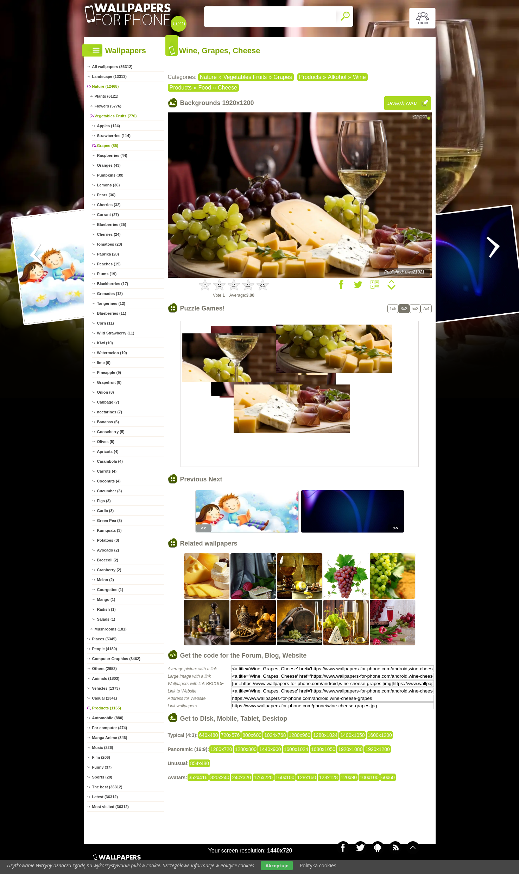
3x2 (403, 308)
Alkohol (337, 77)
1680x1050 (323, 749)
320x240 (219, 777)
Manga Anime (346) (109, 737)
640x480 (208, 735)
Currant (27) (108, 215)
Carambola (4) (110, 461)
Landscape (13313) (109, 76)
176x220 (263, 777)
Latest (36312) (105, 797)
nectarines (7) (109, 412)
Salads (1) (106, 619)
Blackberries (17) (112, 284)
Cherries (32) (109, 205)
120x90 (349, 777)
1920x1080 (350, 749)
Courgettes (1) (110, 589)
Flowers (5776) (108, 106)
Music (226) (102, 747)
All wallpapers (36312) (112, 66)
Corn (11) (105, 323)
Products (310, 77)
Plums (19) (107, 274)
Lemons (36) (108, 185)
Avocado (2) (108, 550)
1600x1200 (380, 735)
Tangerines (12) (111, 303)
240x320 (241, 777)
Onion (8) (105, 392)
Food (204, 88)
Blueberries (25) (111, 224)
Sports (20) (102, 777)
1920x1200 (377, 749)
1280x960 (299, 735)
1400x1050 (352, 735)
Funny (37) (102, 767)
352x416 (198, 777)
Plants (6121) (107, 96)
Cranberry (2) (109, 570)
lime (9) (104, 363)
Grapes (282, 77)
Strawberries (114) (114, 136)
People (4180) (104, 649)
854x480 (199, 763)
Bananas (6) (108, 422)
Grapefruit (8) (109, 382)
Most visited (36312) (110, 807)
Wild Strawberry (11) (115, 333)
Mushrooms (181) (111, 629)
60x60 (388, 777)
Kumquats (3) (109, 530)
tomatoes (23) (109, 244)
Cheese (227, 88)
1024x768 (275, 735)
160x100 (285, 777)
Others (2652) (104, 668)
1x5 (393, 308)
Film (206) (101, 757)
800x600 (251, 735)
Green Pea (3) (109, 520)
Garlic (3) (105, 511)
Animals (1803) (106, 678)
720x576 (230, 735)
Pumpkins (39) (110, 175)
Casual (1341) (104, 698)
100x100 (369, 777)
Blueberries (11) (111, 313)
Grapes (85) (108, 145)
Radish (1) (106, 609)
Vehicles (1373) (106, 688)
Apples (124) (108, 126)
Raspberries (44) (112, 155)
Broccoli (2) (108, 560)
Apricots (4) (108, 451)
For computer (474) (109, 728)
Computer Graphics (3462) (116, 659)
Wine (359, 77)
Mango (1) (106, 599)
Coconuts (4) (109, 481)
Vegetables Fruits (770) (116, 116)
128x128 (328, 777)
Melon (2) (105, 580)
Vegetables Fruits (245, 77)
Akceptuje (276, 865)
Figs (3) (104, 501)
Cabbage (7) (108, 402)
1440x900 (270, 749)
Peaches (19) (109, 264)
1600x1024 (296, 749)
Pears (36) (106, 195)
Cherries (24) (109, 234)
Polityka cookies (318, 865)
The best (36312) (107, 787)
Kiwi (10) (105, 343)
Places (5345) (104, 639)
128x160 (306, 777)
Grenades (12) (110, 293)
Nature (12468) (105, 86)
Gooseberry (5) (111, 432)
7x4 (426, 308)
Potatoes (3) (108, 540)
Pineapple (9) (109, 372)
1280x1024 (325, 735)
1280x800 (246, 749)
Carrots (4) (107, 471)
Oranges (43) (109, 165)
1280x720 (221, 749)
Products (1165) (106, 708)
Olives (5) (106, 441)
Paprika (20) (108, 254)
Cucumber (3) (109, 491)
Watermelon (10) (112, 353)
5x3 (415, 308)
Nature (208, 77)
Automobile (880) (108, 718)
